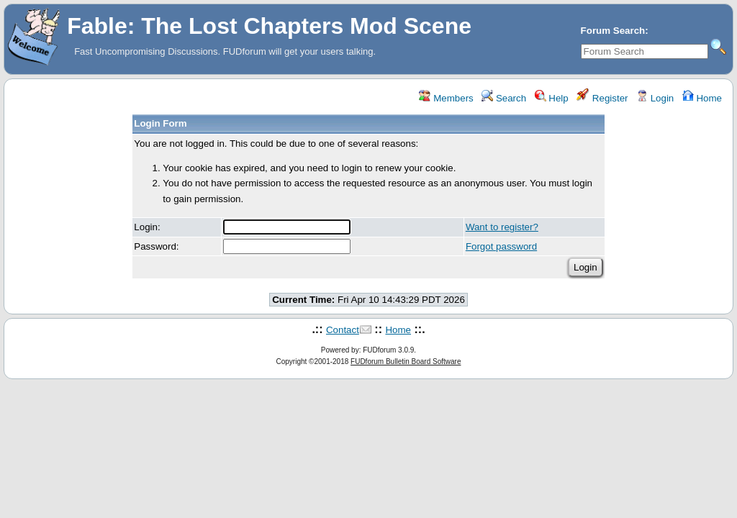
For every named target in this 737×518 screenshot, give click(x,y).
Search (503, 98)
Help (552, 98)
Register (602, 98)
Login (655, 98)
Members (446, 98)
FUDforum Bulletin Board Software (406, 361)
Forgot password (501, 246)
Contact (342, 329)
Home (702, 98)
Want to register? (502, 227)
